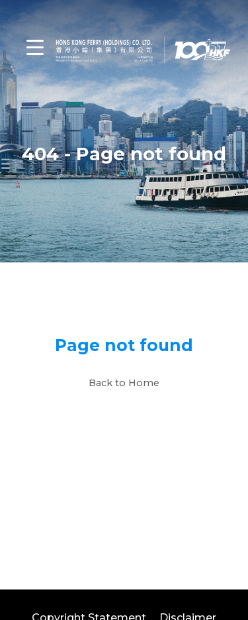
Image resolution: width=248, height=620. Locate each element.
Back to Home (124, 383)
